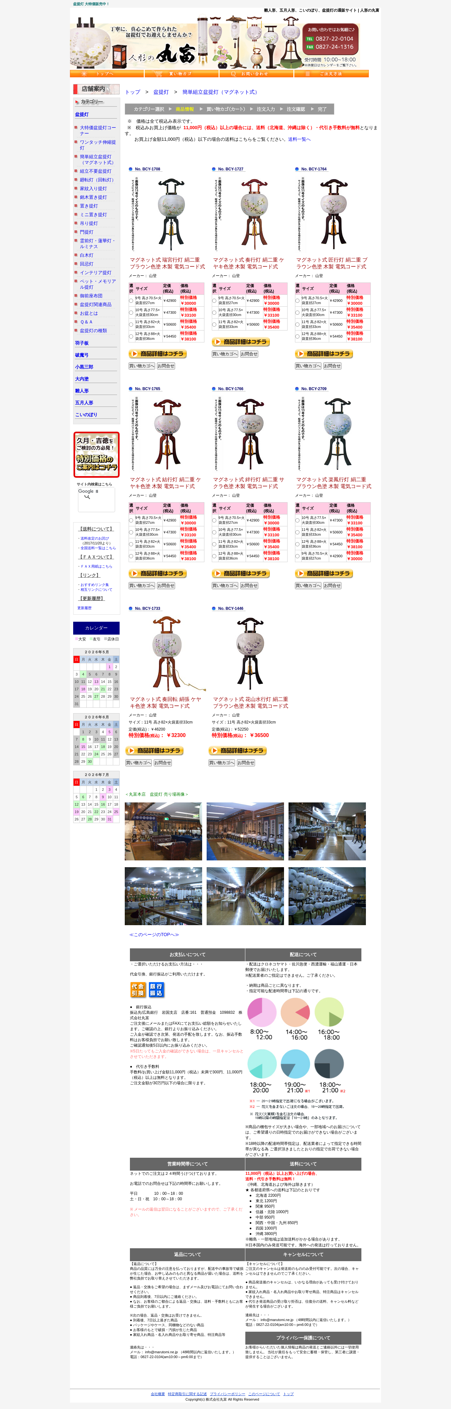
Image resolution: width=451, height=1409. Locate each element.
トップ (132, 92)
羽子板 (82, 343)
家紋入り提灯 (93, 188)
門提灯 (86, 232)
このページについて (264, 1394)
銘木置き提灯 (93, 197)
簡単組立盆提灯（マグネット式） (221, 92)
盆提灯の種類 (93, 330)
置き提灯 (89, 205)
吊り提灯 (89, 223)
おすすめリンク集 (95, 585)
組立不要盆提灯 (96, 171)
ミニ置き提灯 (93, 214)
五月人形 (84, 402)
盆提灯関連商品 (96, 304)
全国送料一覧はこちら (98, 548)
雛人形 (82, 390)
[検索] (88, 491)
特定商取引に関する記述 (187, 1394)
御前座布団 (91, 295)
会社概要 (158, 1394)
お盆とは (89, 313)
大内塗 (82, 378)
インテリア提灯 (96, 272)
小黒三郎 (84, 366)
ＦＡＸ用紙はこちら (97, 566)
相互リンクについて (97, 589)
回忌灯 (86, 263)
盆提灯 (82, 114)
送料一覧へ (299, 139)
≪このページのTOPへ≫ (152, 934)
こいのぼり (86, 414)
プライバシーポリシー (227, 1394)
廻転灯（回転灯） (98, 179)
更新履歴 (84, 608)
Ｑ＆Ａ (86, 321)
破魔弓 (82, 355)
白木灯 (86, 255)
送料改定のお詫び (95, 538)
